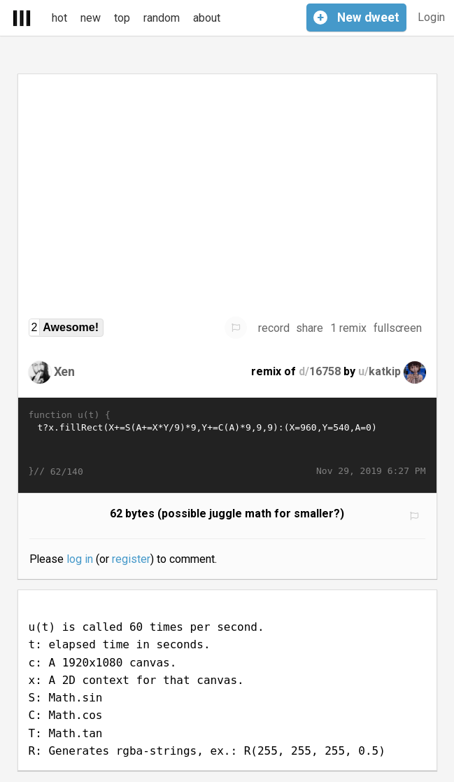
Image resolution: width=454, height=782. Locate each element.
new (90, 18)
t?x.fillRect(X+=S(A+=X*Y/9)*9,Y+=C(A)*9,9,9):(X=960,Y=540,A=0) (227, 443)
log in (79, 559)
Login (431, 17)
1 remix (348, 328)
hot (59, 18)
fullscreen (398, 328)
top (122, 18)
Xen (65, 371)
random (161, 18)
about (206, 18)
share (309, 328)
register (131, 559)
